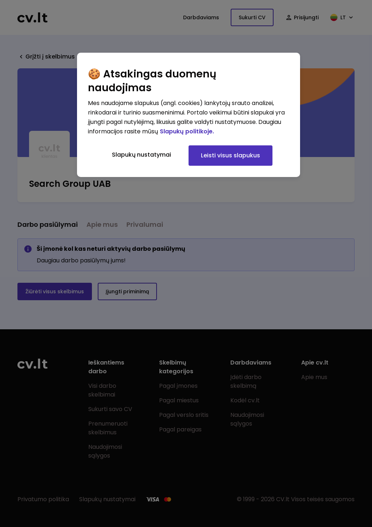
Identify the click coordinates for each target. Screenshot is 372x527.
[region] (188, 115)
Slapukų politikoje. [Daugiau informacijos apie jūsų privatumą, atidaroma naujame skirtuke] (187, 131)
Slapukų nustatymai (141, 154)
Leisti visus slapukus (230, 155)
